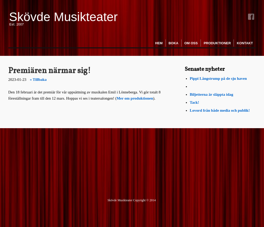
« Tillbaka (38, 79)
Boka (173, 43)
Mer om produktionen (135, 98)
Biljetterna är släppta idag (212, 94)
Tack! (194, 102)
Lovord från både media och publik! (220, 110)
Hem (159, 43)
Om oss (191, 43)
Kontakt (245, 43)
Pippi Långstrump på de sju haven (218, 78)
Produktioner (217, 43)
